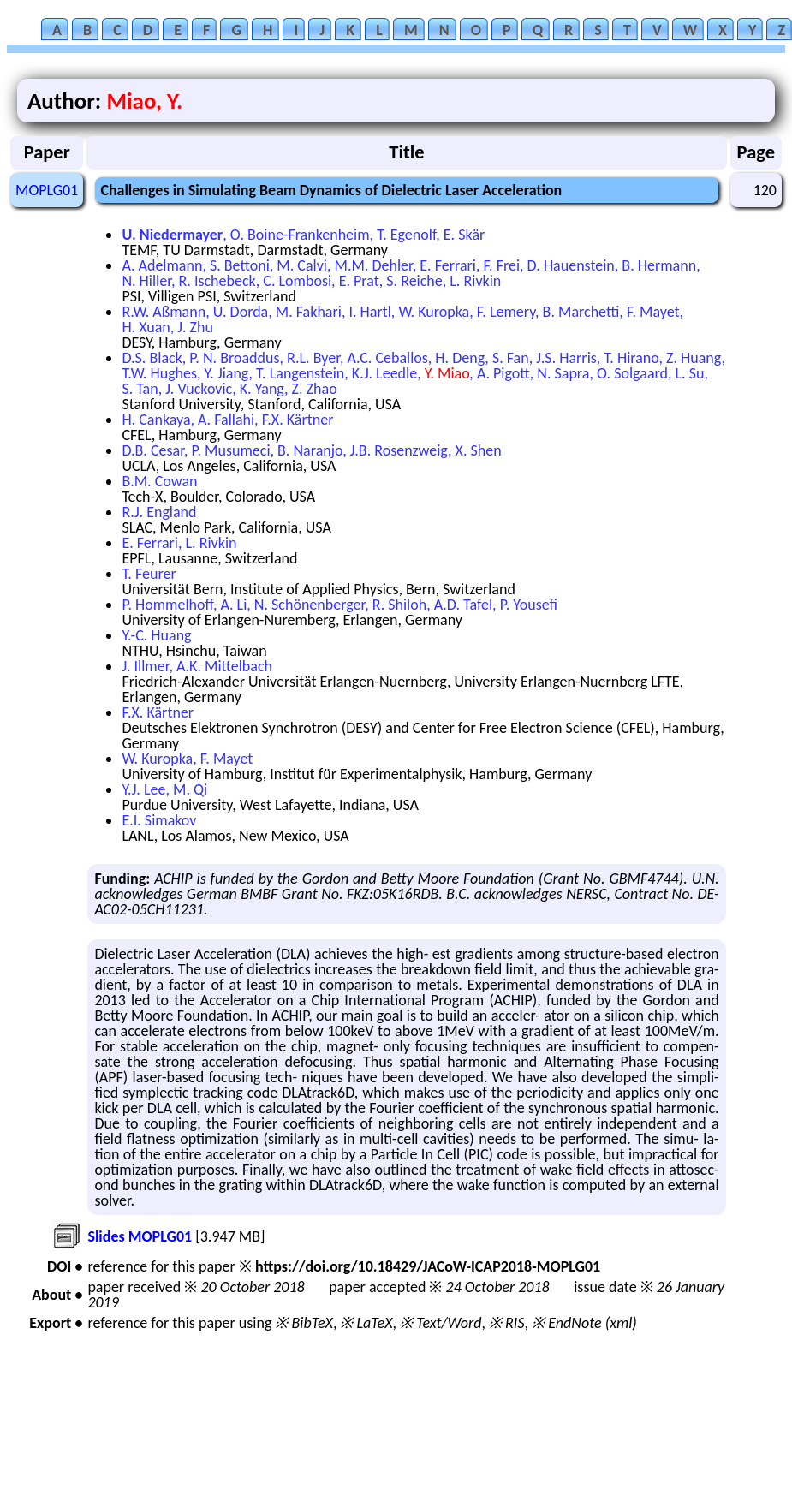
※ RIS (507, 1322)
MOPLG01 (46, 190)
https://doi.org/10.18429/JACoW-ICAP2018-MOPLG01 (427, 1266)
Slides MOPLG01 (139, 1236)
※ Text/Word (440, 1322)
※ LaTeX (366, 1322)
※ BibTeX (303, 1322)
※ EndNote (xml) (584, 1322)
